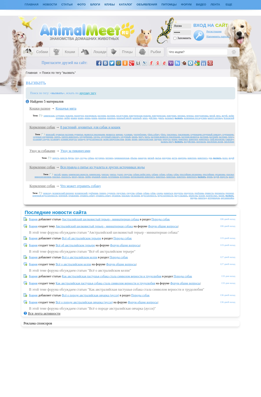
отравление (73, 195)
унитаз (113, 174)
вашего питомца (215, 118)
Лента (215, 4)
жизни (221, 195)
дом (210, 158)
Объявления (147, 4)
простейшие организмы (191, 174)
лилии (134, 139)
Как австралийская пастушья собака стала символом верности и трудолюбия (111, 276)
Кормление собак (42, 127)
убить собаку (153, 134)
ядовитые (78, 134)
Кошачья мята (66, 108)
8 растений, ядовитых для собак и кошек (90, 127)
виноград (202, 198)
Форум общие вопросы (163, 226)
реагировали (90, 115)
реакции (69, 115)
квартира (182, 158)
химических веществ (78, 174)
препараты (219, 193)
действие (153, 118)
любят (67, 118)
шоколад (47, 193)
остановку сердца (41, 139)
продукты (178, 193)
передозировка (201, 115)
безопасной (229, 118)
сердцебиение (85, 137)
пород (231, 137)
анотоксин (201, 141)
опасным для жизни (131, 195)
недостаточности (94, 139)
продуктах (189, 193)
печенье (190, 115)
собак (176, 174)
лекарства (193, 195)
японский (50, 134)
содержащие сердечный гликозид (205, 134)
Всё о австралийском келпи (79, 257)
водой (231, 158)
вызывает (169, 118)
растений (213, 137)
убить (163, 134)
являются (110, 134)
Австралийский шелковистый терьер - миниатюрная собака (100, 219)
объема (133, 158)
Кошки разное (39, 108)
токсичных (172, 134)
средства (128, 174)
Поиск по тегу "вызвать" (59, 72)
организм (116, 195)
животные (171, 177)
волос (225, 158)
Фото (81, 4)
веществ (224, 177)
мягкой (151, 158)
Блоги (95, 4)
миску (74, 177)
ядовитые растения (64, 134)
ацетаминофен (227, 198)
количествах (211, 195)
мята (218, 115)
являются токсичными (94, 134)
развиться (168, 193)
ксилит (202, 195)
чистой (57, 174)
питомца (181, 115)
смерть (57, 137)
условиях (128, 134)
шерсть (55, 158)
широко (119, 134)
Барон (33, 219)
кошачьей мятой (124, 118)
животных (183, 139)
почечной (62, 195)
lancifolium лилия (215, 141)
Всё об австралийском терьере (81, 238)
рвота (146, 137)
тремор (102, 193)
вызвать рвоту (167, 141)
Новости (50, 4)
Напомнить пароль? (218, 36)
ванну (231, 177)
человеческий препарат (63, 193)
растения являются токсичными (165, 137)
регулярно (99, 158)
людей (224, 115)
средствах (120, 193)
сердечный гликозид (110, 137)
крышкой (96, 177)
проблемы (199, 193)
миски (81, 177)
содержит (60, 115)
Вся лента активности (44, 313)
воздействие (189, 141)
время (209, 177)
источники (125, 177)
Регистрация (214, 31)
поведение (171, 115)
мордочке (166, 158)
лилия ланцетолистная (113, 139)
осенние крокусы (69, 139)
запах (145, 118)
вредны (193, 198)
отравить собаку (87, 195)
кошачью (111, 118)
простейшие (208, 174)
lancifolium (229, 141)
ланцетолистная (145, 139)
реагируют (79, 115)
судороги (111, 193)
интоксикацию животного (143, 177)
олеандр (81, 139)
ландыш (157, 139)
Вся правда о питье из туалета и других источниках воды (102, 167)
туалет (120, 174)
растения (102, 115)
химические (49, 115)
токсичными (183, 134)
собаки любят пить (141, 174)
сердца (96, 137)
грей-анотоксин (217, 139)
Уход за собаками (42, 151)
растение (111, 115)
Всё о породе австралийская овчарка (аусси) (90, 295)
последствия (122, 115)
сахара (159, 193)
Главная (31, 72)
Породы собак (160, 219)
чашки (64, 174)
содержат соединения (43, 137)
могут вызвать (180, 195)
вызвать (179, 118)
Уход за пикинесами (75, 151)
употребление (140, 134)
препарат (229, 193)
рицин (134, 137)
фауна (71, 158)
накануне (142, 158)
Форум (186, 4)
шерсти (63, 158)
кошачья (102, 118)
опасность (65, 177)
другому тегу (87, 93)
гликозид (229, 139)
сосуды (83, 158)
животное (193, 139)
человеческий (81, 193)
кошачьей (136, 118)
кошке (81, 118)
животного (204, 139)
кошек (94, 118)
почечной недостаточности (45, 195)
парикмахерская (121, 158)
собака (91, 158)
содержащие (228, 134)
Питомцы (169, 4)
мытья (158, 158)
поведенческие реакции (140, 115)
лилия (127, 139)
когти (174, 158)
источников (113, 177)
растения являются (190, 137)
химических (94, 174)
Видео (201, 4)
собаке (162, 174)
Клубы (110, 4)
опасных (56, 177)
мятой (212, 115)
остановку (55, 139)
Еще (229, 4)
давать (161, 118)
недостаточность (148, 195)
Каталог (125, 4)
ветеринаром (214, 198)
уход (77, 158)
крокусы (166, 139)
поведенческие (159, 115)
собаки (154, 174)
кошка (87, 118)
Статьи (67, 4)
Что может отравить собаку (80, 186)
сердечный (125, 137)
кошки (74, 118)
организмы (220, 174)
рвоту (140, 137)
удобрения (93, 193)
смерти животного (69, 137)
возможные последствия (195, 118)
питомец (109, 158)
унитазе (104, 174)
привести (209, 193)
